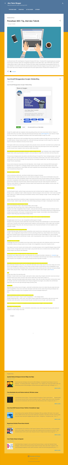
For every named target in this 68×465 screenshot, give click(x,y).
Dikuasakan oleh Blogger (34, 456)
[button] (60, 21)
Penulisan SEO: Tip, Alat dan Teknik (23, 21)
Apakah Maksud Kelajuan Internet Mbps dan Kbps (20, 377)
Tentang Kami (12, 9)
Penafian (21, 9)
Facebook (54, 255)
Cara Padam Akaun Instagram (15, 439)
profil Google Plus (45, 133)
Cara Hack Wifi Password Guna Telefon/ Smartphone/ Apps (23, 408)
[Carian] (63, 4)
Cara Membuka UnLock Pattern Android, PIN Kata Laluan (22, 392)
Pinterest (52, 269)
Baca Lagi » (58, 388)
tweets (13, 255)
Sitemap (37, 9)
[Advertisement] (34, 358)
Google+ (12, 315)
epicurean (36, 458)
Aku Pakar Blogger (14, 3)
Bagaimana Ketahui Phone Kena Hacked (18, 423)
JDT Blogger (29, 9)
